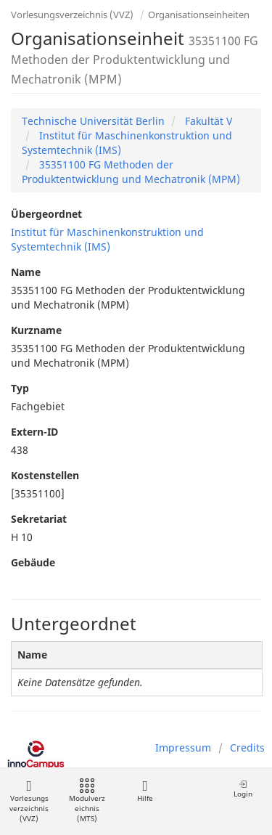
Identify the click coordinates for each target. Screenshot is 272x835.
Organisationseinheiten (199, 14)
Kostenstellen (45, 475)
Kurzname (36, 330)
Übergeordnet (46, 214)
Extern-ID (34, 432)
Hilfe (144, 791)
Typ (20, 388)
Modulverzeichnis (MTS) (87, 801)
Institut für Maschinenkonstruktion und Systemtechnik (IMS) (107, 239)
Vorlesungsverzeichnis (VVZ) (72, 14)
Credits (247, 747)
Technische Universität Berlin (93, 121)
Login (243, 789)
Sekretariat (39, 519)
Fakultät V (207, 121)
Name (26, 272)
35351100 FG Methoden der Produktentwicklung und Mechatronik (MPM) (131, 172)
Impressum (183, 747)
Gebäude (33, 562)
